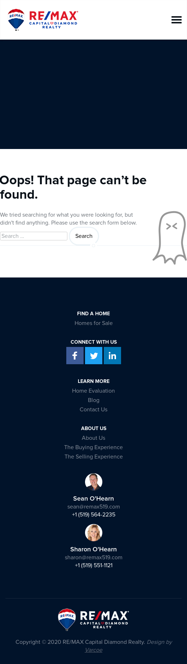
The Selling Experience (93, 457)
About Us (93, 438)
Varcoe (93, 650)
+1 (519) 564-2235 (93, 515)
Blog (93, 400)
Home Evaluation (93, 391)
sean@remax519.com (93, 507)
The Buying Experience (93, 447)
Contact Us (93, 409)
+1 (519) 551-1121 (93, 565)
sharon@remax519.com (94, 557)
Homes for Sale (94, 323)
